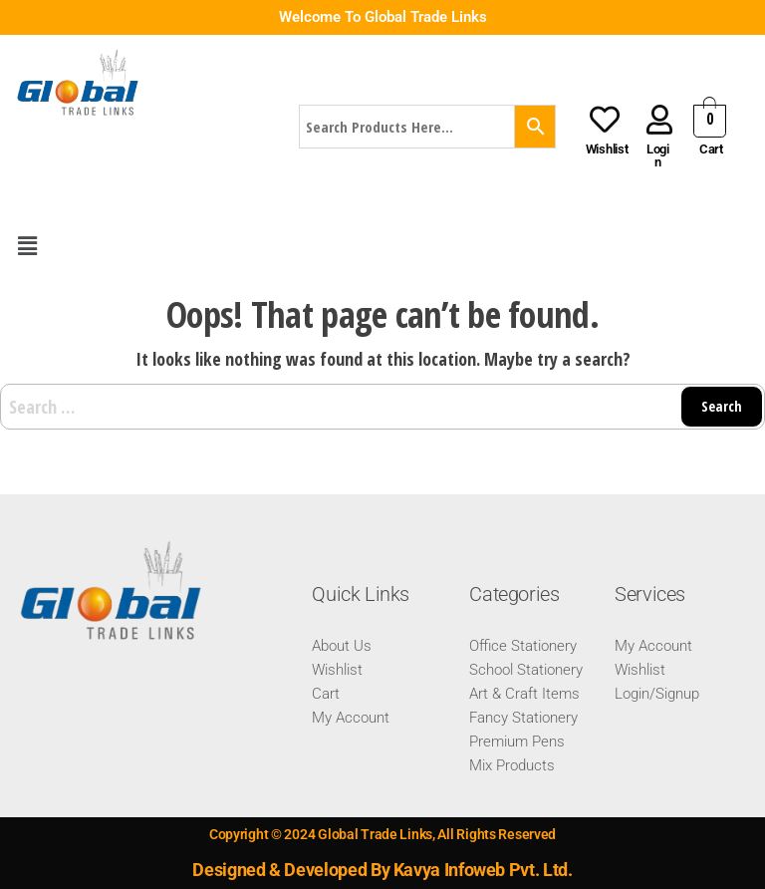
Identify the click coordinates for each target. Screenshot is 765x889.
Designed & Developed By (292, 869)
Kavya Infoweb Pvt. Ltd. (483, 869)
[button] (27, 246)
